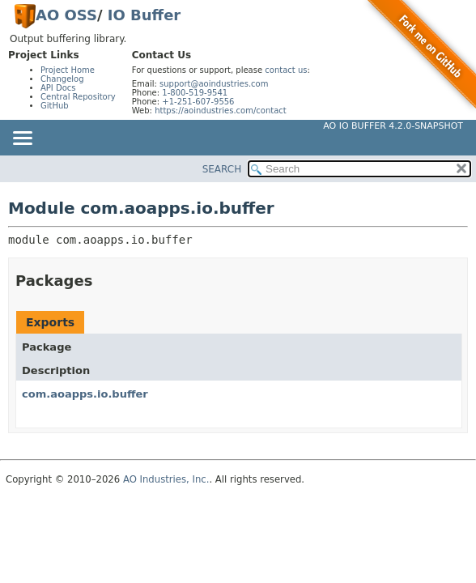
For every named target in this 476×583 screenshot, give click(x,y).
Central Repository (78, 96)
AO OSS (66, 14)
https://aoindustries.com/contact (221, 110)
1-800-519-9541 (194, 92)
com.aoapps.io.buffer (85, 394)
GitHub (54, 105)
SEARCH (222, 169)
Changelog (62, 78)
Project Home (67, 70)
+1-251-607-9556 (198, 101)
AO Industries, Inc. (166, 479)
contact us (286, 70)
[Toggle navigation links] (22, 139)
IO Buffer (144, 14)
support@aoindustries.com (213, 83)
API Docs (58, 87)
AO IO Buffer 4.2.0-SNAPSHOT (393, 126)
